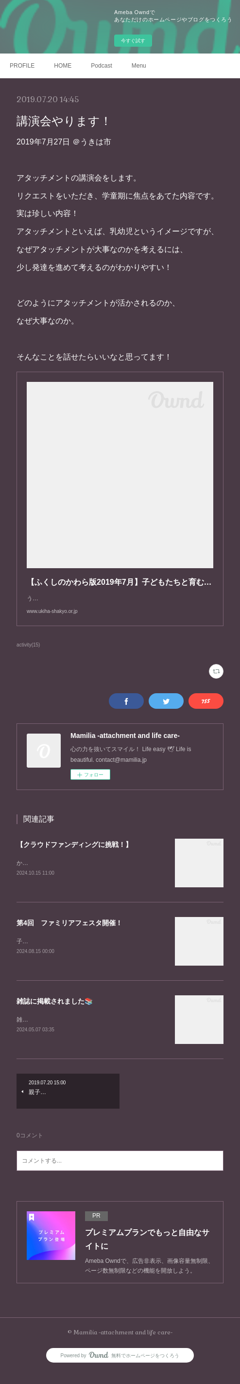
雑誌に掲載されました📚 (55, 1012)
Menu (139, 65)
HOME (62, 65)
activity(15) (28, 654)
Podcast (101, 65)
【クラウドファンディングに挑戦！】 (74, 854)
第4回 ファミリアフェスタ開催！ (69, 933)
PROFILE (22, 65)
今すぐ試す (133, 40)
